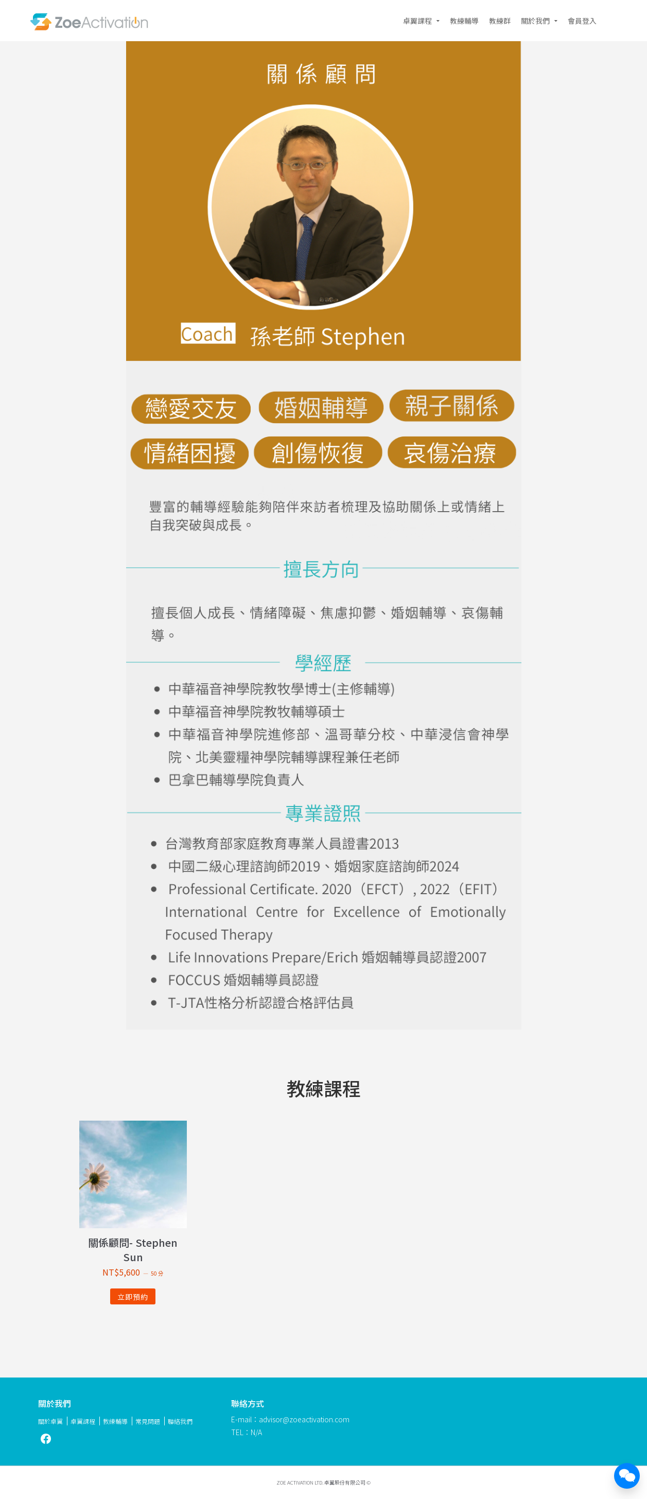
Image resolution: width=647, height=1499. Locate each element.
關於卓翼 (50, 1421)
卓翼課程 (417, 20)
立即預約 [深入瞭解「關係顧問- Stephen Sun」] (132, 1297)
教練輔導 (464, 20)
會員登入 (582, 20)
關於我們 (535, 20)
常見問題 (147, 1421)
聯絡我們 (180, 1421)
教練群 (500, 20)
